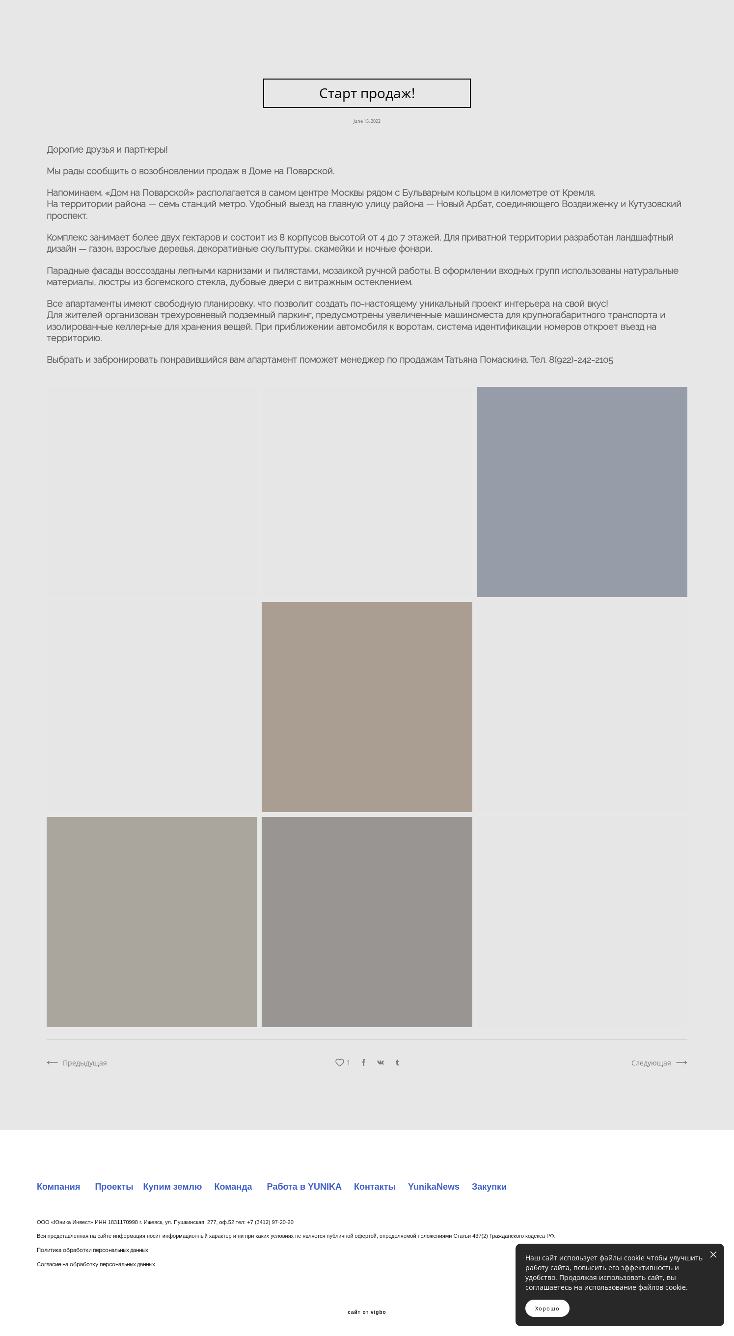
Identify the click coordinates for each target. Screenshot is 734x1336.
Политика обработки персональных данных (92, 1250)
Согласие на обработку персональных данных (96, 1264)
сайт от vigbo (367, 1312)
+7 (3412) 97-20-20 (270, 1222)
